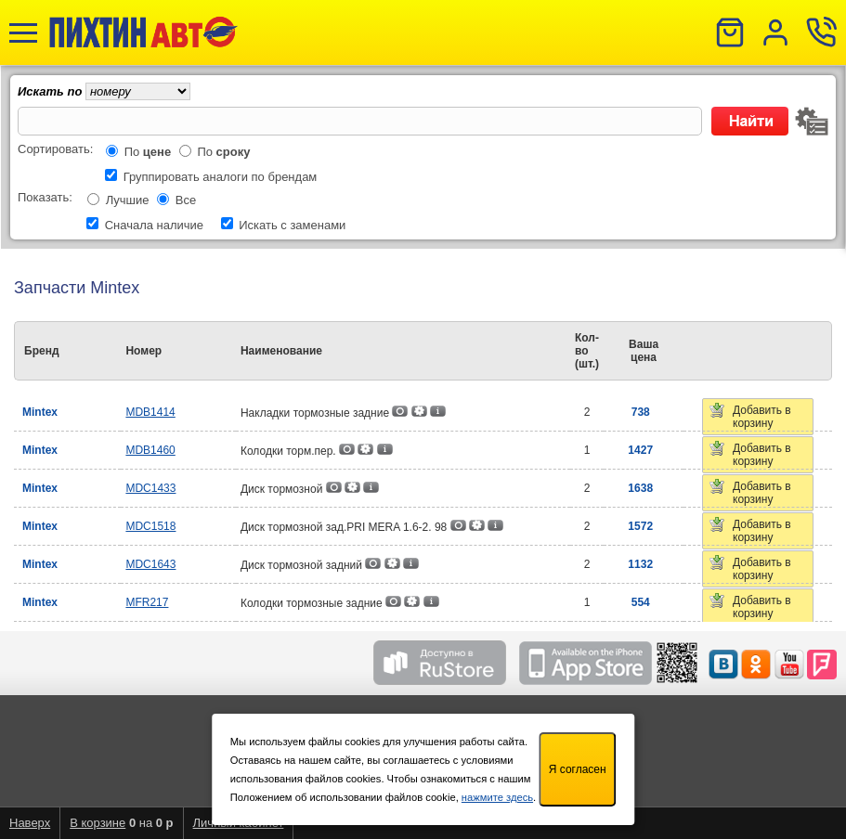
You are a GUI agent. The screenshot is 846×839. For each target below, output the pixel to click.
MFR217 (146, 602)
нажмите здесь (497, 797)
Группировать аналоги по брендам (221, 177)
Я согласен (577, 769)
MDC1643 (150, 564)
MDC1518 (150, 526)
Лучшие (128, 200)
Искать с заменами (292, 225)
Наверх (29, 823)
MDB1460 (150, 450)
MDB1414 (150, 412)
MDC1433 (150, 488)
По (148, 152)
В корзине (97, 823)
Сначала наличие (154, 225)
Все (186, 200)
